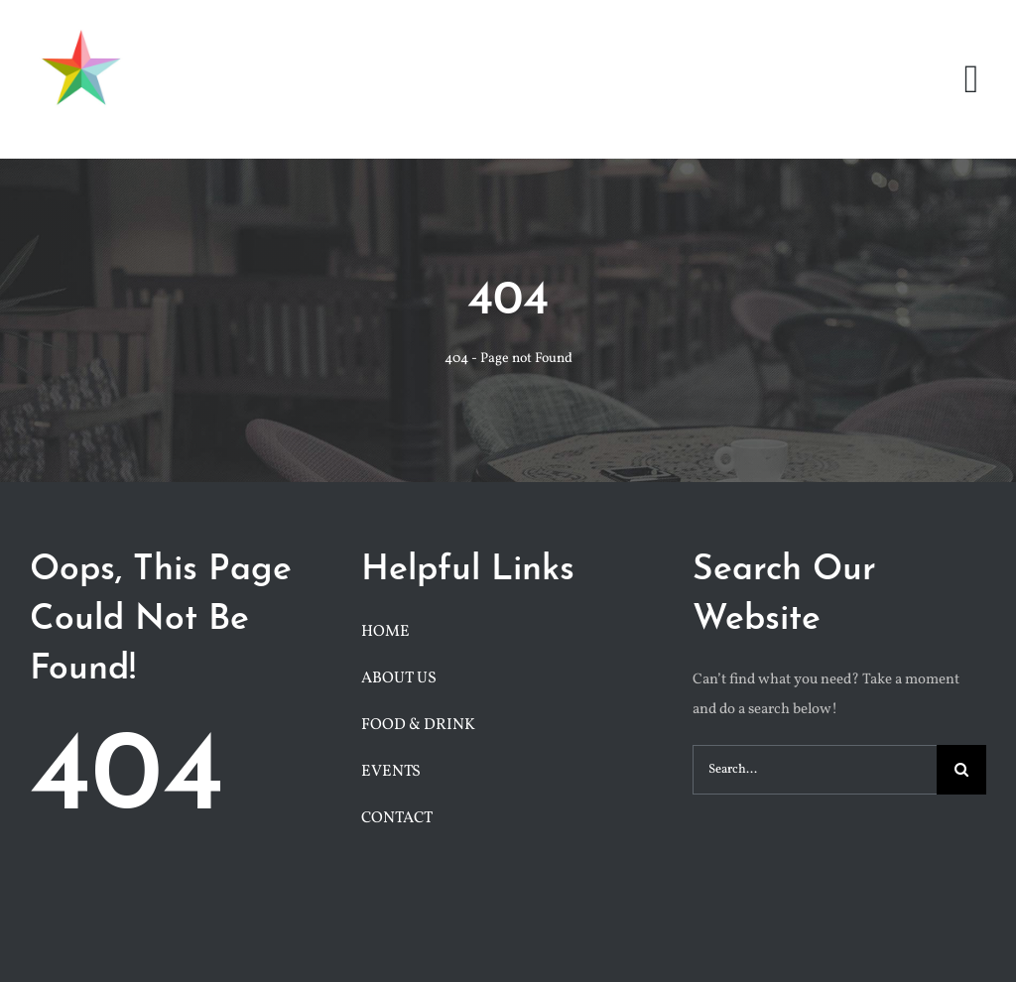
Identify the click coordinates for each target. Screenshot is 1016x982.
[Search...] (815, 770)
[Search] (961, 770)
